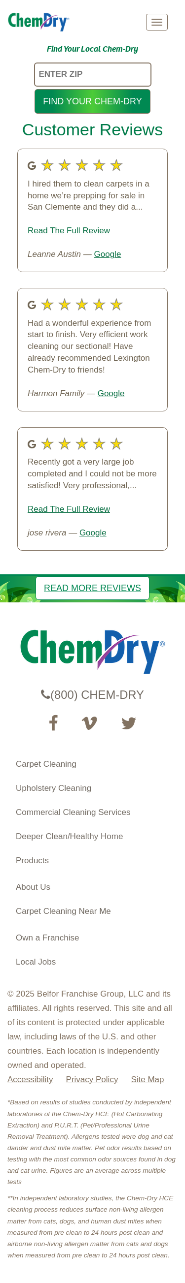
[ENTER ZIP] (92, 75)
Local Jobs (36, 962)
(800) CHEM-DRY (92, 694)
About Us (33, 887)
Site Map (147, 1079)
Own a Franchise (47, 937)
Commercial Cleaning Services (73, 812)
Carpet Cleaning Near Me (63, 911)
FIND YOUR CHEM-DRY (92, 101)
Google (107, 254)
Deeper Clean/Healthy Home (69, 836)
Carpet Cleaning (46, 764)
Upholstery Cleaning (53, 788)
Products (32, 860)
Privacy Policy (92, 1079)
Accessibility (30, 1079)
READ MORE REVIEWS (92, 588)
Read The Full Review (69, 230)
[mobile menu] (157, 22)
